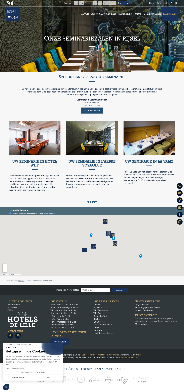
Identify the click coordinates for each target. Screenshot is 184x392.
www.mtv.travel (130, 357)
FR (167, 3)
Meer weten (141, 324)
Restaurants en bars (104, 13)
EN (172, 3)
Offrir (10, 310)
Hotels (85, 13)
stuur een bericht (92, 110)
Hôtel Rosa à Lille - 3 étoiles (64, 304)
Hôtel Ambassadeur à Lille (63, 321)
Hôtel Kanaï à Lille (59, 318)
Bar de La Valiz (100, 316)
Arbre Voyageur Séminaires (147, 307)
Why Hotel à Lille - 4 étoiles (64, 310)
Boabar (96, 318)
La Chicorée (99, 321)
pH (139, 354)
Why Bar (97, 313)
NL (176, 3)
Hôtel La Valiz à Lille (60, 316)
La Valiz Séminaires (144, 310)
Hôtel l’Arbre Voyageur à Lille (64, 307)
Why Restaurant (101, 310)
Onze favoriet (152, 13)
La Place (97, 330)
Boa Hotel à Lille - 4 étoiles (64, 313)
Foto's (137, 13)
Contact (160, 3)
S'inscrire (120, 290)
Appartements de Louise (62, 327)
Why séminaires (142, 304)
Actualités (12, 307)
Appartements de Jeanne (62, 324)
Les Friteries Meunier (103, 333)
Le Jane (96, 304)
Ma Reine (97, 307)
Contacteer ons (89, 354)
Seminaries (125, 13)
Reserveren (170, 13)
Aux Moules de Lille (102, 324)
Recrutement (13, 304)
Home (152, 3)
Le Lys (96, 327)
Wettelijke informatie (108, 354)
